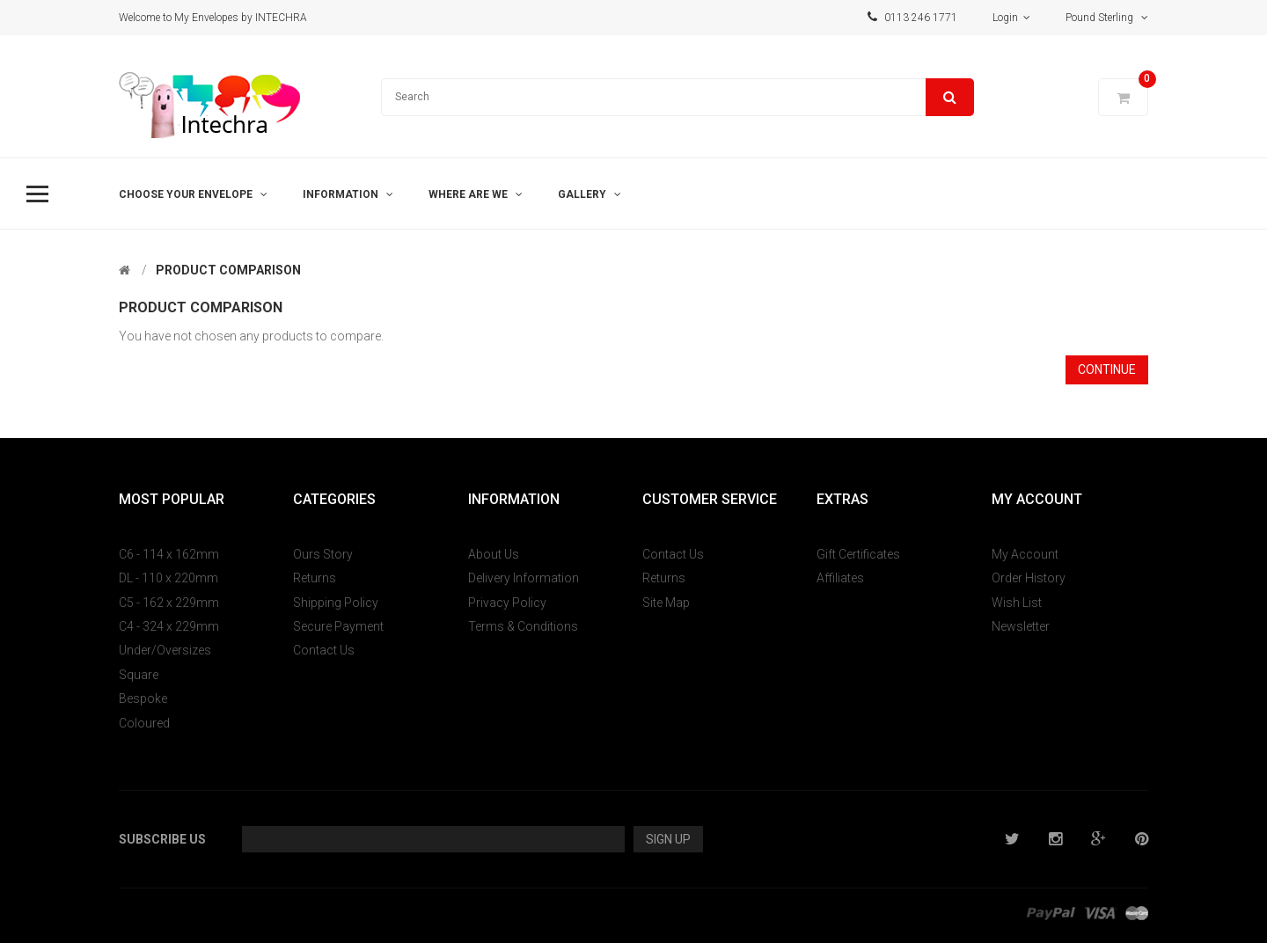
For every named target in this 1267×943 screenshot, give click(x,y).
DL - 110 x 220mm (168, 578)
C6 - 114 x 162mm (169, 554)
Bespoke (143, 698)
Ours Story (323, 554)
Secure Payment (338, 626)
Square (138, 675)
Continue (1107, 369)
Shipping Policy (335, 603)
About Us (493, 554)
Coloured (144, 723)
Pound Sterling (1107, 17)
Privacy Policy (507, 603)
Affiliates (840, 578)
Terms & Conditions (523, 626)
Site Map (666, 603)
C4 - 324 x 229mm (169, 626)
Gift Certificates (858, 554)
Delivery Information (523, 578)
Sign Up (668, 839)
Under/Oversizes (165, 650)
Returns (314, 578)
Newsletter (1021, 626)
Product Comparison (228, 270)
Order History (1029, 578)
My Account (1025, 554)
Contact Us (324, 650)
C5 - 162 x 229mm (169, 603)
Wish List (1017, 603)
